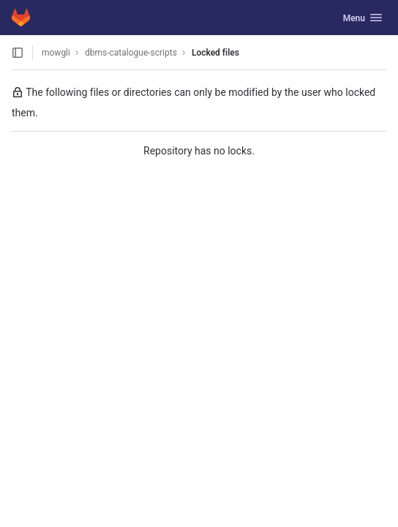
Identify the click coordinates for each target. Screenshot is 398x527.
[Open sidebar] (17, 52)
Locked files (215, 53)
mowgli (56, 53)
